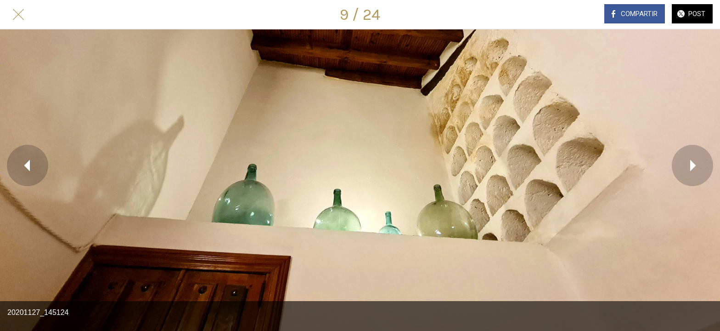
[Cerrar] (18, 14)
